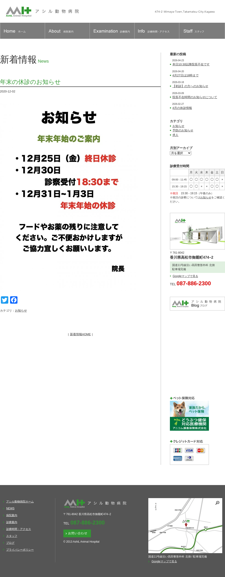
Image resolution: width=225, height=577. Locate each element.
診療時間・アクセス (18, 529)
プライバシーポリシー (20, 549)
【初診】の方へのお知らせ (190, 86)
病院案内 (11, 515)
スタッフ (11, 536)
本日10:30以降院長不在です (191, 64)
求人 (175, 135)
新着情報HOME (80, 334)
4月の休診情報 (182, 108)
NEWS (10, 508)
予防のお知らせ (182, 130)
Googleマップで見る (185, 276)
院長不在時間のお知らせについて (194, 97)
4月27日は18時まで (185, 75)
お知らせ (21, 310)
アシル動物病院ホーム (20, 501)
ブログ (10, 542)
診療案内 (11, 522)
